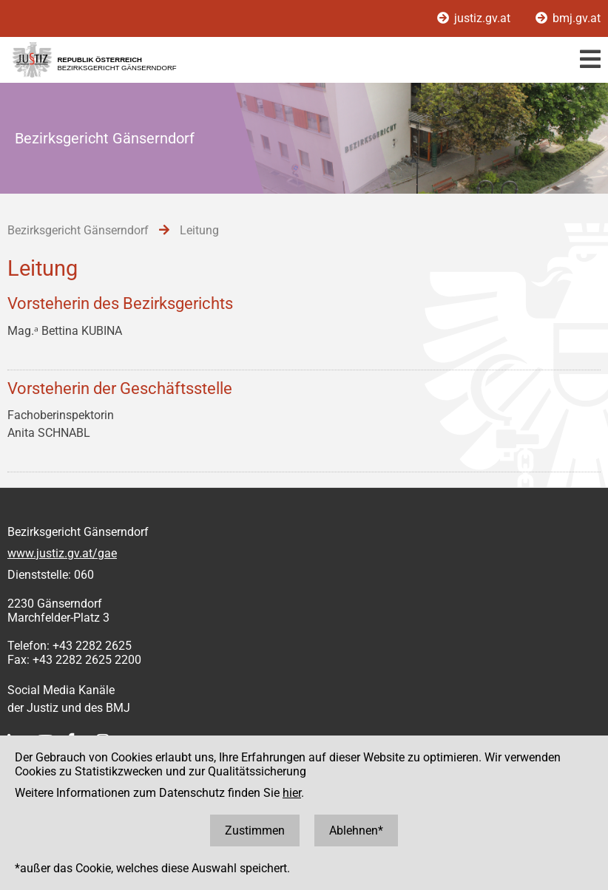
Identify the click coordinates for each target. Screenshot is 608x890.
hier (292, 793)
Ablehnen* (356, 830)
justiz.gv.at (475, 18)
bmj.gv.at (568, 18)
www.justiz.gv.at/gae (62, 553)
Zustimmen (255, 830)
